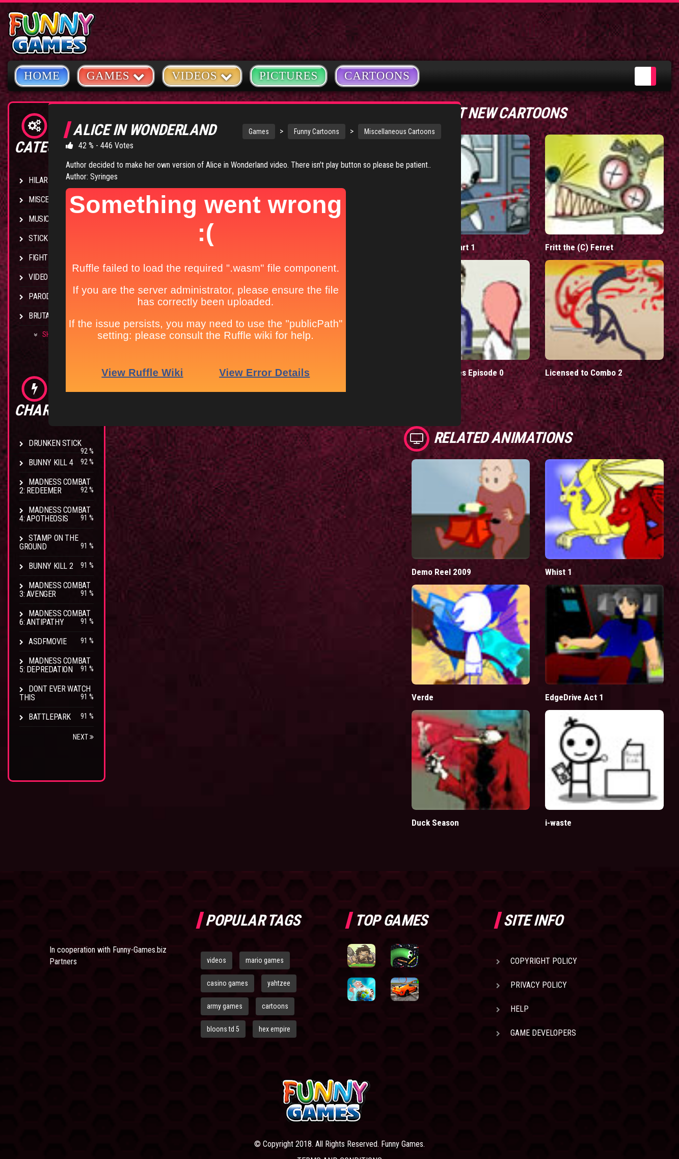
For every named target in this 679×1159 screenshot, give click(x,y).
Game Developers (543, 959)
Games (233, 131)
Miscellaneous (56, 199)
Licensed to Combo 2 (607, 332)
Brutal (41, 316)
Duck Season (482, 723)
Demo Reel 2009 (488, 512)
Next (83, 737)
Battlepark (50, 717)
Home (42, 75)
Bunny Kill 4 (51, 462)
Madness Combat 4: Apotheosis (54, 514)
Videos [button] (202, 75)
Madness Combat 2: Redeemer (54, 486)
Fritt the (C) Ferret (602, 227)
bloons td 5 (223, 955)
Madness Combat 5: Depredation (54, 665)
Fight (38, 257)
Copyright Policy (543, 887)
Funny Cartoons (291, 131)
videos (216, 886)
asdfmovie (47, 641)
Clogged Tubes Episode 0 (504, 332)
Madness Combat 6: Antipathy (54, 618)
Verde (469, 617)
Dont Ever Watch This (55, 693)
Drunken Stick (55, 443)
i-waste (582, 723)
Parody (42, 296)
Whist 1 (583, 512)
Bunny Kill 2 (51, 566)
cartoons (275, 932)
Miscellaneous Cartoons (374, 131)
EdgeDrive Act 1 (598, 617)
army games (224, 932)
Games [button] (116, 75)
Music (39, 219)
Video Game (48, 277)
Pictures (288, 75)
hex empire (274, 955)
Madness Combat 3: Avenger (54, 590)
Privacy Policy (538, 911)
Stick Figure (50, 238)
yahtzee (278, 909)
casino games (227, 909)
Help (519, 935)
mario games (265, 886)
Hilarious (46, 180)
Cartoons (377, 75)
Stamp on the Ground (48, 542)
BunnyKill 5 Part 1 (490, 227)
